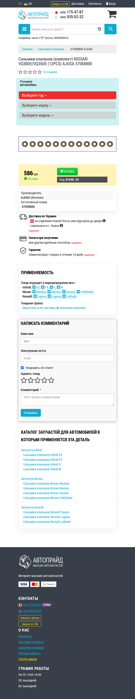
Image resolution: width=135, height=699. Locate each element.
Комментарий (31, 390)
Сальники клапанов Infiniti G (42, 464)
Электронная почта (33, 350)
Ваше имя (27, 333)
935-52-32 (69, 16)
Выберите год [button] (34, 95)
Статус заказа (27, 659)
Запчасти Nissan (32, 478)
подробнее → (35, 230)
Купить (67, 171)
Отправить (31, 413)
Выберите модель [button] (37, 115)
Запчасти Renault (32, 507)
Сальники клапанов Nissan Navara (46, 493)
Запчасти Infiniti (31, 450)
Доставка (77, 3)
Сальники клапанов (72, 308)
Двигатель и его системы (39, 308)
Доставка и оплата (31, 642)
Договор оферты (29, 653)
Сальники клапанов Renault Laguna (46, 517)
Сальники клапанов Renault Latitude (47, 521)
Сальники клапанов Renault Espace (46, 512)
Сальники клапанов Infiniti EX (42, 455)
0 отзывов (50, 72)
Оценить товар (30, 373)
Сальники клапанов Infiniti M (42, 469)
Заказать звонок (29, 617)
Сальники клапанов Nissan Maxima (46, 483)
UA (28, 3)
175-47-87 (69, 12)
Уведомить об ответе (37, 368)
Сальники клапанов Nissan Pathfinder (48, 498)
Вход (110, 3)
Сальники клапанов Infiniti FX (42, 459)
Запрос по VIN (60, 4)
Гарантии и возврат (31, 647)
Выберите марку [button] (36, 105)
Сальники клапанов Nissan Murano (46, 488)
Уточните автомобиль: (28, 83)
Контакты (95, 3)
